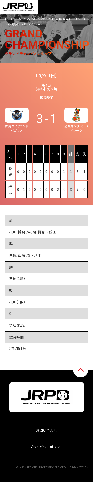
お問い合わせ (46, 430)
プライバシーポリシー (46, 446)
